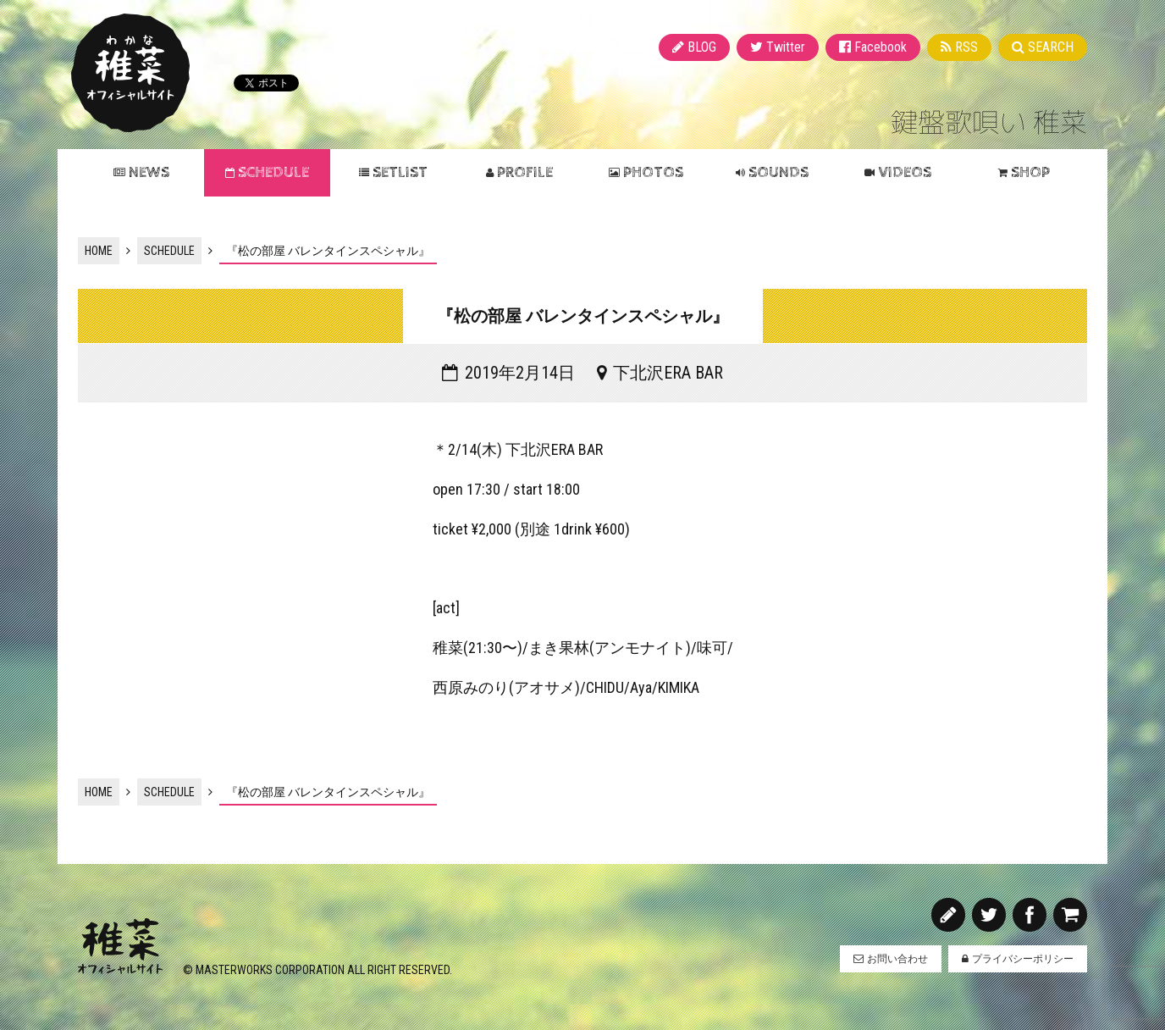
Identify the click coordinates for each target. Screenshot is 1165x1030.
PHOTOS (653, 172)
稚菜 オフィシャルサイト (130, 73)
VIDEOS (904, 172)
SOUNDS (778, 172)
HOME (99, 251)
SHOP (1030, 172)
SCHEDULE (273, 172)
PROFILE (525, 172)
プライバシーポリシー (1023, 959)
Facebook (880, 47)
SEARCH (1051, 47)
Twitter (785, 47)
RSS (966, 47)
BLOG (701, 47)
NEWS (149, 172)
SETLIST (400, 172)
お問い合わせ (897, 959)
